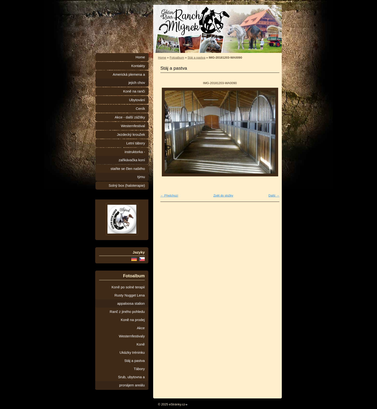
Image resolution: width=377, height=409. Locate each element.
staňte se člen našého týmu (128, 173)
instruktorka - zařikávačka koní (132, 156)
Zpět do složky (223, 195)
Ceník (140, 109)
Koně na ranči (134, 91)
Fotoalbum (177, 57)
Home (162, 57)
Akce (141, 328)
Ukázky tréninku (132, 352)
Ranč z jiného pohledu (127, 312)
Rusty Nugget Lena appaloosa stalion (129, 299)
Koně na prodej (133, 320)
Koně (141, 344)
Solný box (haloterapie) (127, 185)
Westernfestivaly (132, 336)
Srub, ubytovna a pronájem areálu (131, 381)
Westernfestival (133, 126)
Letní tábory (135, 143)
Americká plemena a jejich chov (129, 79)
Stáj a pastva (196, 57)
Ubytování (137, 100)
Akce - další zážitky (130, 117)
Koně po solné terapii (128, 287)
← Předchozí (169, 195)
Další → (273, 195)
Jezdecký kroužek (131, 134)
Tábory (139, 369)
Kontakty (138, 66)
